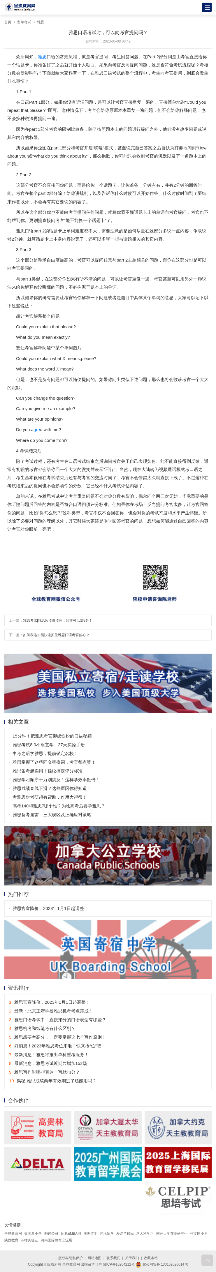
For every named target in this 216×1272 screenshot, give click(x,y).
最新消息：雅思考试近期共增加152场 (48, 1063)
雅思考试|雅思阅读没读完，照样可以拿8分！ (57, 620)
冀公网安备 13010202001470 (162, 1264)
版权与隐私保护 (70, 1258)
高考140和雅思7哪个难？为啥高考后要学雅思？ (59, 805)
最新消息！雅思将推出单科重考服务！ (49, 1054)
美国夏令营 (33, 1234)
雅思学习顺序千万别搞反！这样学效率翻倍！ (56, 779)
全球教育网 (13, 1234)
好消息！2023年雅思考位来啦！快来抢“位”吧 (55, 1045)
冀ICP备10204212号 (119, 1264)
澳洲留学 (90, 1234)
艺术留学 (107, 1234)
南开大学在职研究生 (172, 1234)
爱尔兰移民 (125, 1234)
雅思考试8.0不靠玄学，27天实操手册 (49, 744)
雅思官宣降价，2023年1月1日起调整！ (50, 908)
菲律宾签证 (29, 1240)
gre (37, 429)
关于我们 (132, 1258)
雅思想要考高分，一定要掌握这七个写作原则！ (57, 1037)
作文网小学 (199, 1234)
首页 (7, 22)
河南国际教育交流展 (56, 1240)
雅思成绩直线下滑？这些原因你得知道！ (52, 788)
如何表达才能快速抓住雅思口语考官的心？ (56, 635)
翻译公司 (51, 1234)
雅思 (40, 22)
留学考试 (24, 22)
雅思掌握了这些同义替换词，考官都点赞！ (54, 762)
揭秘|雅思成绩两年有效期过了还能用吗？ (52, 1080)
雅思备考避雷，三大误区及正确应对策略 (52, 814)
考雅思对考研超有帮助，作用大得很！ (50, 797)
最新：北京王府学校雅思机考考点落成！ (51, 1010)
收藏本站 (151, 1258)
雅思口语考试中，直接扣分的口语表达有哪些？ (57, 1019)
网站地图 (94, 1258)
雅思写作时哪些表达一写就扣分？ (44, 1072)
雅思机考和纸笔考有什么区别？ (42, 1028)
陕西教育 (11, 1240)
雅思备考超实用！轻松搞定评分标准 (47, 770)
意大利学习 (145, 1234)
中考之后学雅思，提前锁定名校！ (45, 753)
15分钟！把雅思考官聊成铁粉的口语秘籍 (52, 735)
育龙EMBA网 (71, 1234)
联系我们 (113, 1258)
